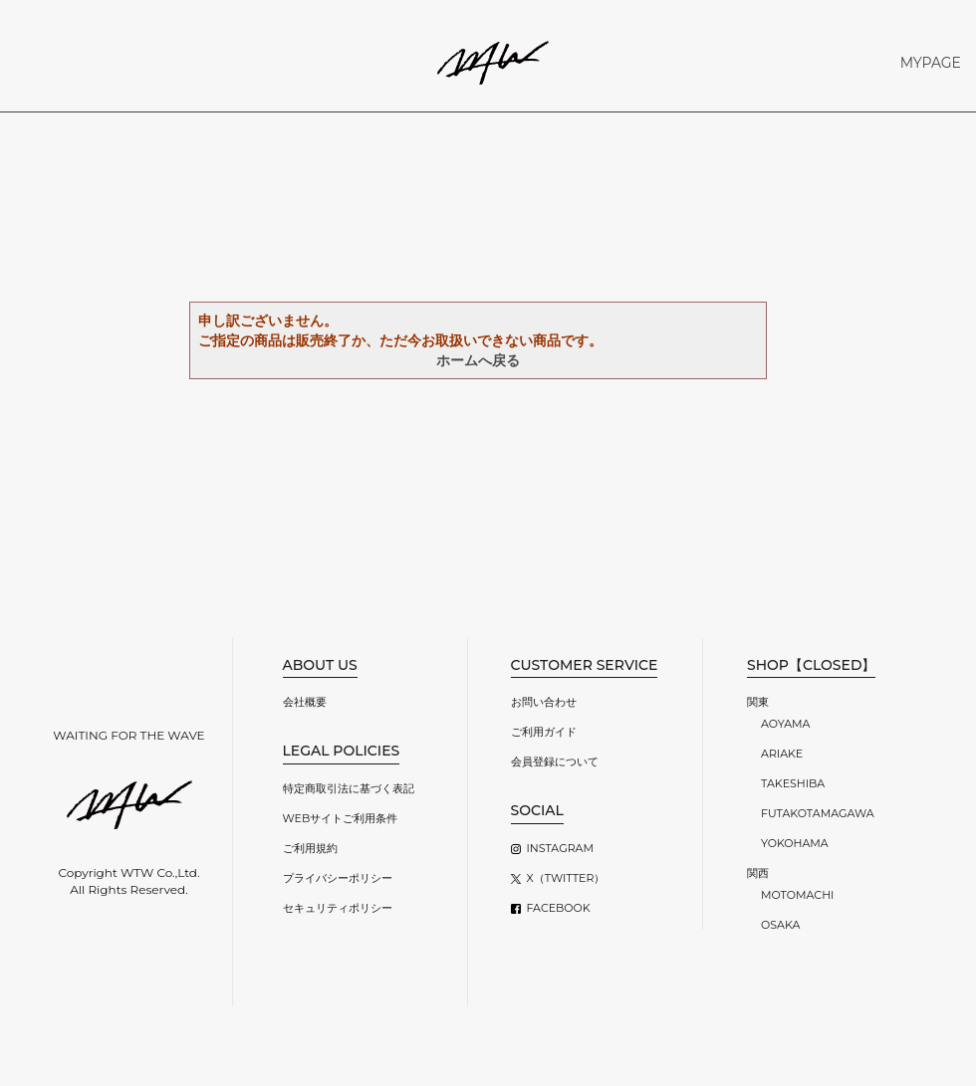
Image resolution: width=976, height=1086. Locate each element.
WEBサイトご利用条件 (340, 818)
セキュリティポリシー (337, 908)
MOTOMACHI (797, 895)
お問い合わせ (544, 702)
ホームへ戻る (478, 360)
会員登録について (555, 761)
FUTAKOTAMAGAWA (817, 813)
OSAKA (780, 925)
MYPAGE (930, 63)
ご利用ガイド (544, 732)
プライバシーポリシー (337, 878)
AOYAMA (785, 724)
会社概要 (305, 702)
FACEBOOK (559, 908)
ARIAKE (782, 753)
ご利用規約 (310, 848)
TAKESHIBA (793, 783)
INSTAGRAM (560, 848)
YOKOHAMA (795, 843)
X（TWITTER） (566, 878)
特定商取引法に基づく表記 (348, 788)
